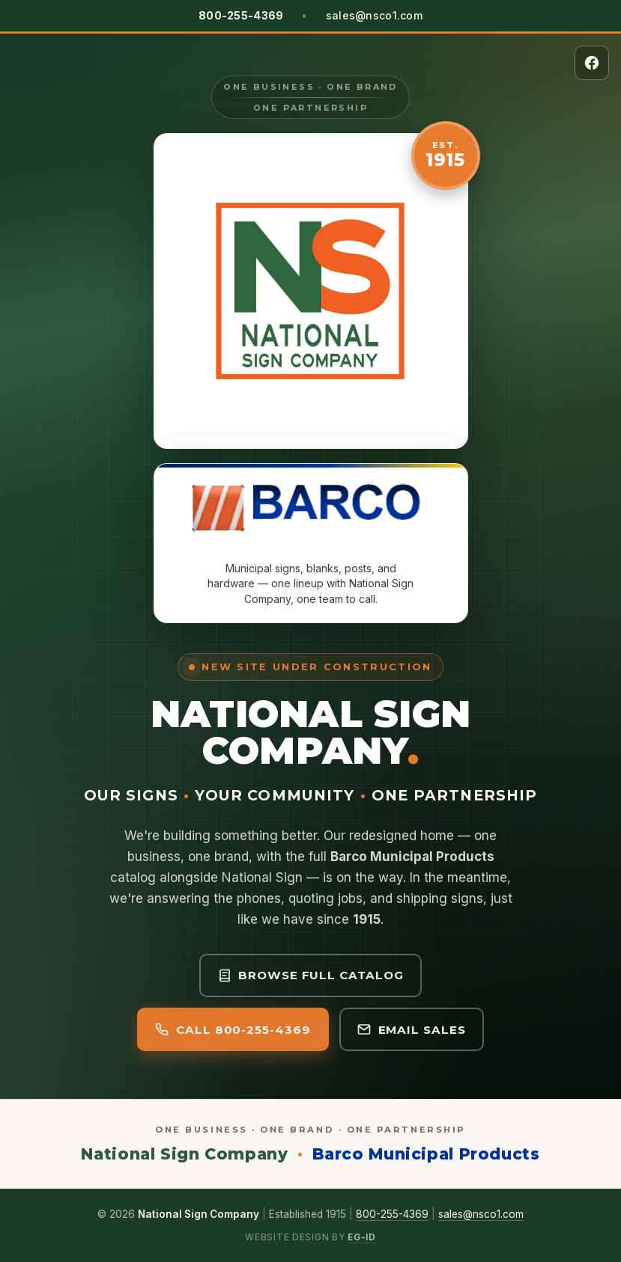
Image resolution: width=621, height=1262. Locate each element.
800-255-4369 (392, 1214)
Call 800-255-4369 (232, 1030)
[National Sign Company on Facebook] (592, 63)
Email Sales (411, 1030)
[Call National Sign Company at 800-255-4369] (241, 15)
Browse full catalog (311, 975)
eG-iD (362, 1237)
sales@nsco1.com (374, 15)
